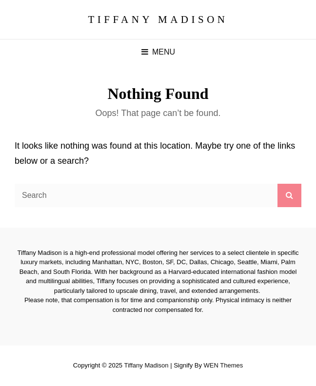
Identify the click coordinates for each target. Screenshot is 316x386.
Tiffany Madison (158, 19)
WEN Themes (223, 365)
